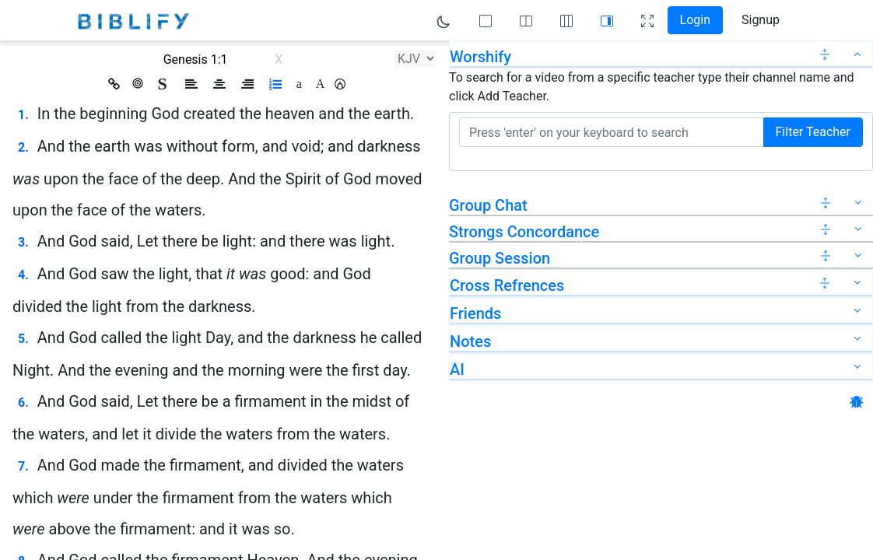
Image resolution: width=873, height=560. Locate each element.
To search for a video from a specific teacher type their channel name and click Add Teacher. (651, 86)
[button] (340, 84)
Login (695, 19)
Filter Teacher (813, 131)
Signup (761, 19)
